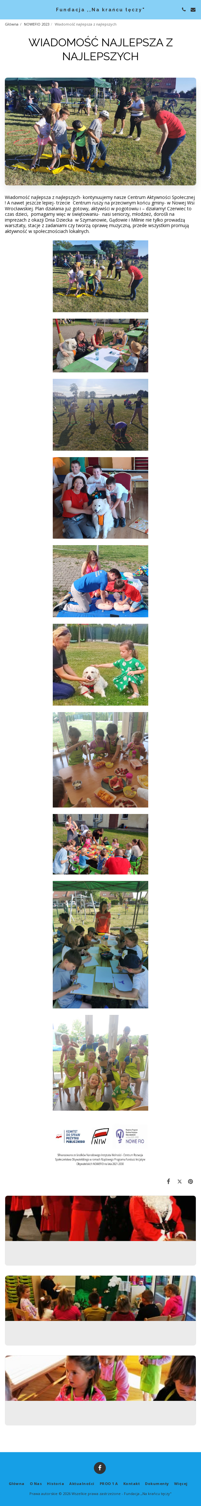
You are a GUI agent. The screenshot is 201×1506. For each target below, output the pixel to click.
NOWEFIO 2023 (36, 24)
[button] (7, 9)
